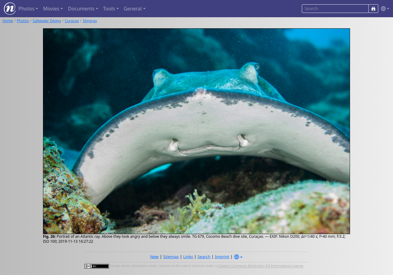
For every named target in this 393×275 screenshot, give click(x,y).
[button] (383, 8)
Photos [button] (26, 8)
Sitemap (171, 256)
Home (7, 20)
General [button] (133, 8)
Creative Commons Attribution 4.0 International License (260, 266)
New (154, 256)
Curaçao (72, 20)
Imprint (222, 256)
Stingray (90, 20)
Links (188, 256)
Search (203, 256)
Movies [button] (51, 8)
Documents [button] (81, 8)
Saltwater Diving (47, 20)
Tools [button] (109, 8)
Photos (23, 20)
